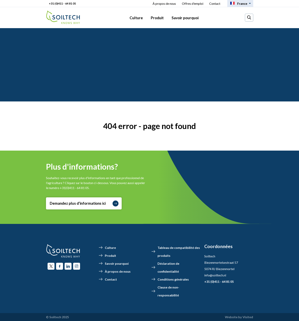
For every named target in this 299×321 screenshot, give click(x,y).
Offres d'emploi (192, 3)
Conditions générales (173, 279)
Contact (214, 3)
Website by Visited (239, 317)
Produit (157, 17)
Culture (136, 17)
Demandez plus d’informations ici (84, 203)
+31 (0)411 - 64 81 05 (62, 3)
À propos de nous (164, 3)
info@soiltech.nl (215, 275)
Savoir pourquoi (185, 17)
